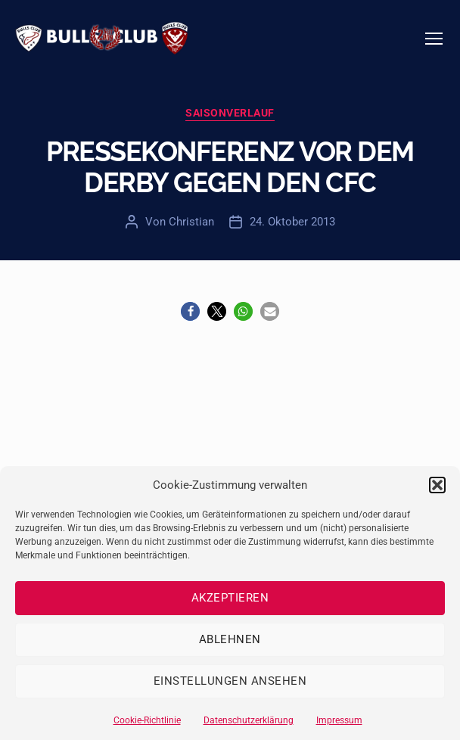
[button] (437, 485)
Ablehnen (230, 639)
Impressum (339, 720)
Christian (191, 222)
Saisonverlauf (230, 113)
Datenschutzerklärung (249, 720)
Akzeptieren (230, 598)
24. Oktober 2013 (292, 222)
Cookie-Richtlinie (147, 720)
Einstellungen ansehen (230, 681)
